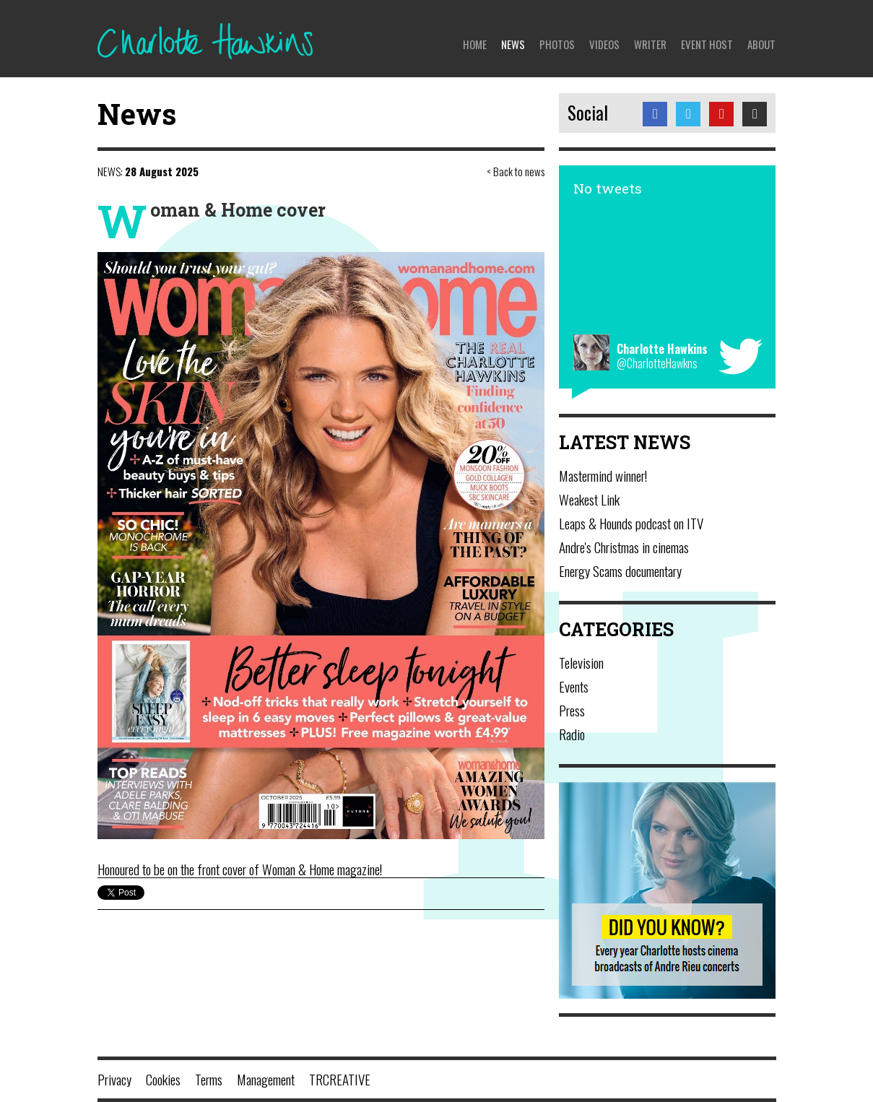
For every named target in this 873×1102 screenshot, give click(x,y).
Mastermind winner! (603, 475)
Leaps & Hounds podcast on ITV (631, 523)
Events (573, 686)
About (761, 44)
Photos (557, 44)
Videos (604, 44)
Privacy (114, 1079)
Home (475, 44)
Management (266, 1079)
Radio (572, 734)
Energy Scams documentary (620, 570)
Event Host (707, 44)
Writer (650, 44)
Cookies (163, 1079)
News (513, 44)
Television (581, 662)
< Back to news (515, 171)
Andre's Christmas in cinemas (624, 547)
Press (572, 710)
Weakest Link (589, 499)
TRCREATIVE (339, 1079)
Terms (208, 1079)
